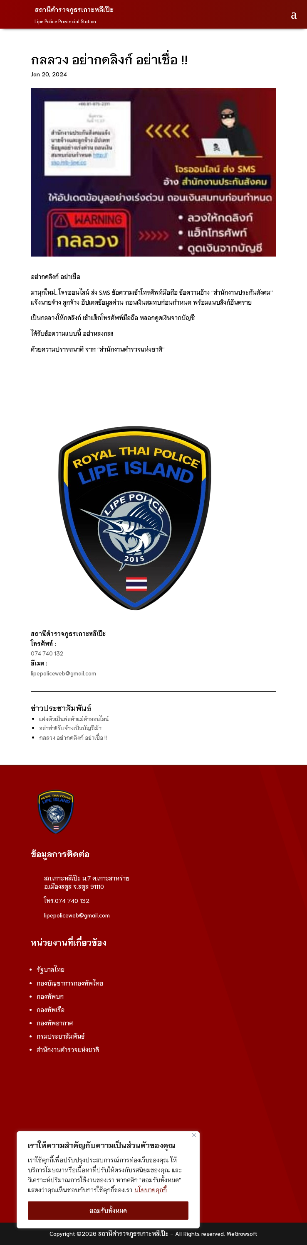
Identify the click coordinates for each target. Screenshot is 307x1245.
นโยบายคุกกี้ (150, 1190)
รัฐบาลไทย (50, 969)
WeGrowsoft (242, 1233)
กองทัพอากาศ (55, 1023)
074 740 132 (47, 653)
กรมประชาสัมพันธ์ (61, 1036)
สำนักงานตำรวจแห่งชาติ (68, 1049)
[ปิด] (194, 1135)
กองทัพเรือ (50, 1009)
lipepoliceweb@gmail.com (63, 673)
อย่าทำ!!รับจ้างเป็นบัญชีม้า (70, 727)
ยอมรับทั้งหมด (108, 1210)
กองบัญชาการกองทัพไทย (70, 983)
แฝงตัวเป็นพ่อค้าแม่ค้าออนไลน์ (74, 718)
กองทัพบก (50, 996)
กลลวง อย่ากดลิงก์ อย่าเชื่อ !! (73, 737)
